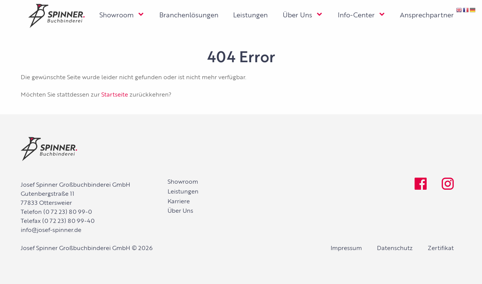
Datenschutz (395, 249)
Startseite (114, 95)
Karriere (179, 202)
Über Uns (297, 15)
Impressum (346, 249)
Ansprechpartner (427, 15)
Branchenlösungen (188, 15)
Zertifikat (441, 249)
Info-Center (356, 15)
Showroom (116, 15)
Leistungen (250, 15)
